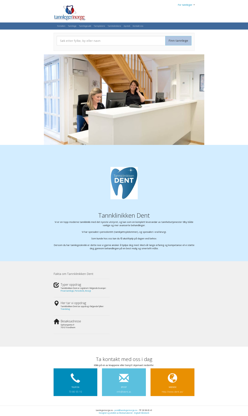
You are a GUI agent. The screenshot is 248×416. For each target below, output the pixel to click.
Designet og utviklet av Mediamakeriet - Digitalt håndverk (124, 413)
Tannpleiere (99, 26)
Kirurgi (88, 290)
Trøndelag (65, 309)
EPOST (124, 381)
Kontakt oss (138, 26)
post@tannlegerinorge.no (126, 410)
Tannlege (72, 26)
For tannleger (186, 4)
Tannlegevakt (85, 26)
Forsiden (61, 26)
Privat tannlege (67, 290)
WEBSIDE (172, 381)
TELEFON (75, 381)
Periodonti (79, 290)
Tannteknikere (114, 26)
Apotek (127, 26)
